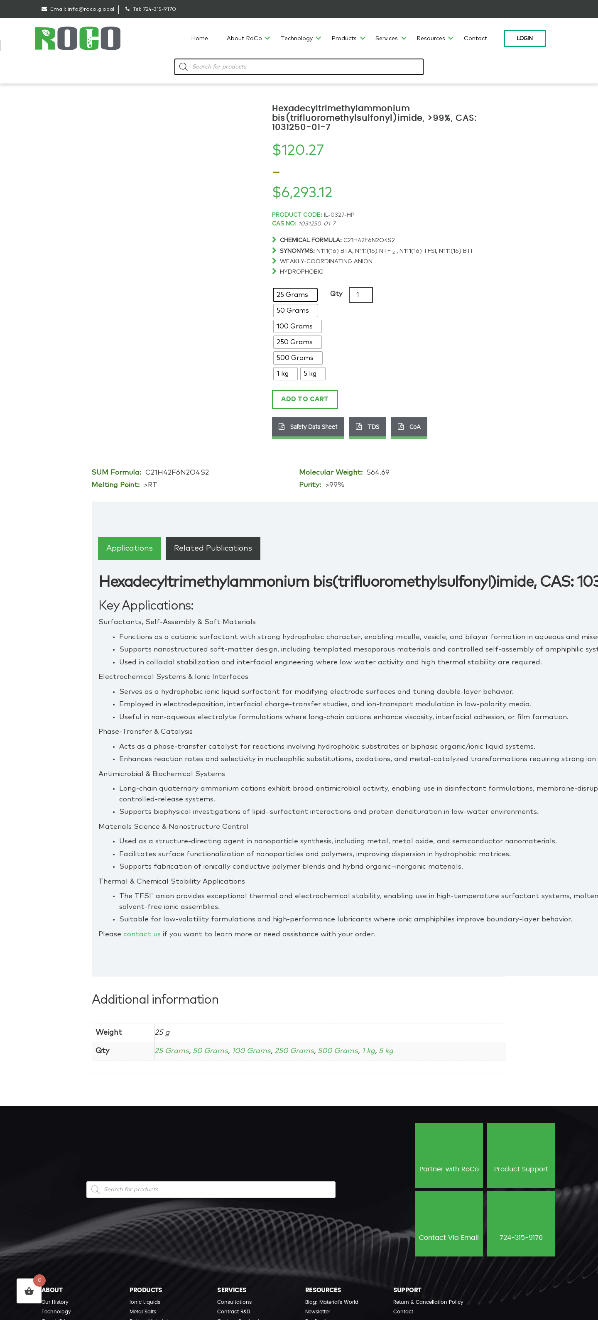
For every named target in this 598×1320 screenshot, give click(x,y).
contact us (142, 934)
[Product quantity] (361, 295)
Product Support (521, 1154)
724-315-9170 (159, 9)
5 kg (392, 1051)
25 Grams (171, 1051)
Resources (431, 39)
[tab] (129, 548)
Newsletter (317, 1311)
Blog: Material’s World (331, 1302)
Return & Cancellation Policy (428, 1302)
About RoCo (244, 39)
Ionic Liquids (145, 1302)
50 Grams (211, 1051)
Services (386, 39)
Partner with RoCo (449, 1154)
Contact (475, 39)
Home (199, 39)
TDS (367, 426)
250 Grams (297, 1051)
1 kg (374, 1051)
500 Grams (342, 1051)
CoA (409, 426)
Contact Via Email (449, 1223)
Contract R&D (233, 1311)
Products (344, 39)
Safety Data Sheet (308, 426)
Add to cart (305, 399)
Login (525, 38)
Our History (55, 1302)
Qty (336, 294)
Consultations (234, 1302)
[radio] (295, 295)
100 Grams (253, 1051)
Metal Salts (143, 1311)
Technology (297, 39)
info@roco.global (91, 9)
